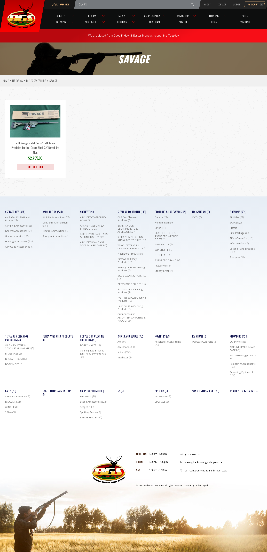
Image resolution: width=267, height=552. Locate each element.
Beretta (161, 217)
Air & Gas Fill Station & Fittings (17, 219)
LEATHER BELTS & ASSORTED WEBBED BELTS (166, 236)
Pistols (235, 227)
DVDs (197, 217)
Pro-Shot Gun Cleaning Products (130, 291)
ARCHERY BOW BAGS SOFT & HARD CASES (93, 244)
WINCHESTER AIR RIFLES (206, 391)
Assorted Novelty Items (168, 343)
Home (6, 81)
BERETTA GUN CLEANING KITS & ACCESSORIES (127, 228)
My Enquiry (255, 4)
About (207, 4)
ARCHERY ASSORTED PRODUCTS (92, 227)
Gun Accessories (17, 236)
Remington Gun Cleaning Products (131, 269)
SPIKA (160, 227)
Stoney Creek (163, 270)
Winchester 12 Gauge (244, 391)
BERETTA (162, 255)
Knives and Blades (130, 336)
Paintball (245, 22)
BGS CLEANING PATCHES (131, 277)
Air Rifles (237, 217)
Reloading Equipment (241, 374)
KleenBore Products (130, 253)
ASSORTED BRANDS (168, 260)
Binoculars (88, 396)
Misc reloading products (243, 357)
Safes (245, 16)
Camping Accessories (18, 225)
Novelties (184, 22)
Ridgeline (162, 265)
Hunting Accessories (19, 241)
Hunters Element (165, 222)
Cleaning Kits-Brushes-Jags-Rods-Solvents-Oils (93, 353)
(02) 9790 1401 (60, 4)
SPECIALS (162, 401)
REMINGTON (163, 244)
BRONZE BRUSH (16, 358)
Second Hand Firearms (242, 250)
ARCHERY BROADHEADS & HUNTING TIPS (94, 235)
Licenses (237, 4)
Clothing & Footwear (170, 212)
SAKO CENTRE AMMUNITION (57, 392)
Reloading (213, 16)
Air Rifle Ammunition (56, 217)
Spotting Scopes (90, 412)
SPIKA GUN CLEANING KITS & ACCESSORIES (131, 239)
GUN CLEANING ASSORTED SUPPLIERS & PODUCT (131, 317)
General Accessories (18, 230)
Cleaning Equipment (131, 212)
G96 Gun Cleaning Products (127, 219)
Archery (61, 16)
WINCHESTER (164, 249)
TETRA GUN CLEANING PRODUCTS (16, 338)
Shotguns (237, 257)
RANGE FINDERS (91, 417)
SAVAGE (236, 222)
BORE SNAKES (90, 345)
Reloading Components (243, 365)
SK (120, 391)
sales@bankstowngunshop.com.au (201, 462)
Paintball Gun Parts (204, 341)
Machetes (124, 357)
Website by (196, 485)
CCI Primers (238, 341)
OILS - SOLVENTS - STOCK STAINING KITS (19, 347)
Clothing (122, 22)
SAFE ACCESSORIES (17, 396)
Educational (153, 22)
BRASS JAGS (13, 353)
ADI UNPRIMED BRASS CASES (242, 349)
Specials (214, 22)
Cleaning (61, 22)
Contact (221, 4)
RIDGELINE (13, 401)
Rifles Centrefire (36, 81)
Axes (121, 341)
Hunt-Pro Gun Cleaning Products (130, 308)
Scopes (87, 407)
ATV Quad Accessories (19, 246)
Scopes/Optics (152, 16)
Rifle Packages (239, 233)
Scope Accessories (93, 401)
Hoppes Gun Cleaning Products (92, 338)
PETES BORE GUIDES (131, 284)
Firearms (91, 16)
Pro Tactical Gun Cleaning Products (131, 299)
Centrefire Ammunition (55, 224)
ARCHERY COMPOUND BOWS (93, 219)
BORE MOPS (13, 364)
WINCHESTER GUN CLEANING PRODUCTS (131, 247)
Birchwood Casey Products (127, 260)
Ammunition (183, 16)
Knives (122, 16)
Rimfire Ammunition (56, 230)
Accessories (91, 22)
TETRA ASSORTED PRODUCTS (58, 338)
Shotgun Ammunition (56, 236)
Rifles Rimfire (239, 243)
